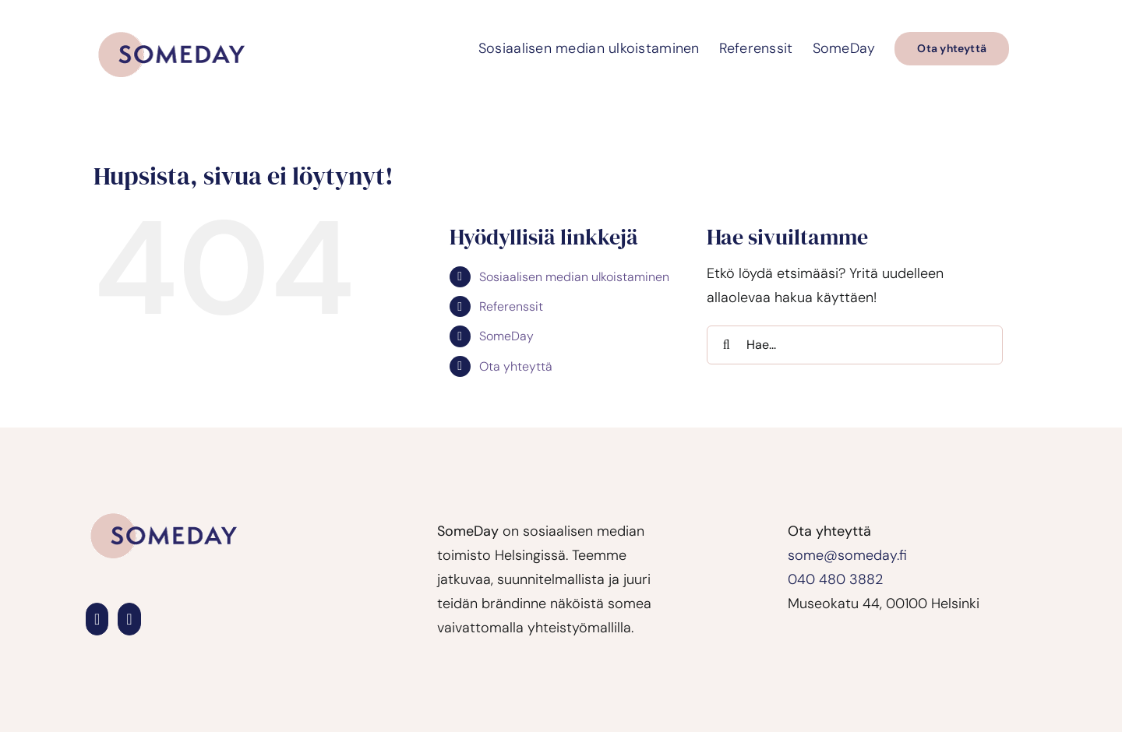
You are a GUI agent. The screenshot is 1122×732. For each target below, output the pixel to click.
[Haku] (726, 345)
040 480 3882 (835, 579)
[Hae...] (855, 345)
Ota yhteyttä (515, 366)
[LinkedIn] (97, 619)
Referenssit (511, 306)
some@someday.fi (847, 555)
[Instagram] (129, 619)
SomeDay (506, 336)
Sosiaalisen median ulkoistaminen (574, 277)
